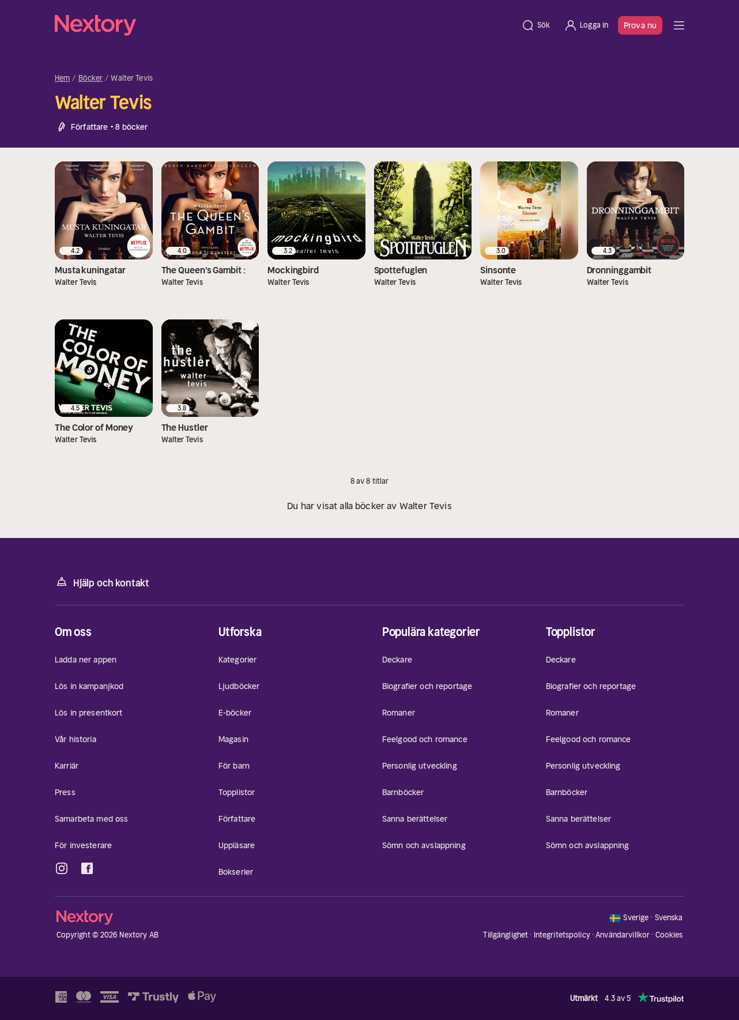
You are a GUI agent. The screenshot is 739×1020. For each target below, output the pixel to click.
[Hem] (284, 25)
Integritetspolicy (562, 935)
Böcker (90, 78)
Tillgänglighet (505, 935)
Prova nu (640, 25)
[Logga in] (586, 25)
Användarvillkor (622, 935)
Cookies (669, 935)
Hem (62, 78)
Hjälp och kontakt (102, 582)
